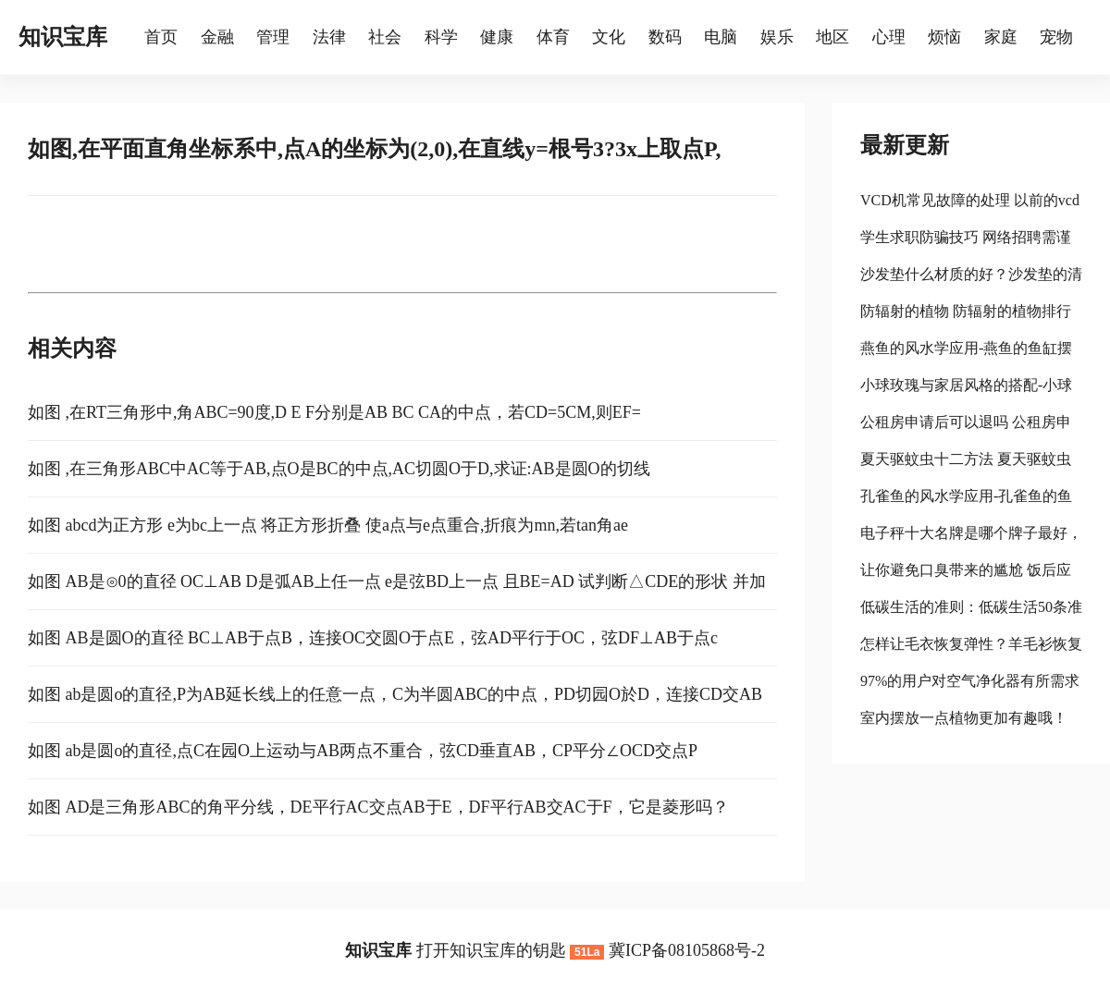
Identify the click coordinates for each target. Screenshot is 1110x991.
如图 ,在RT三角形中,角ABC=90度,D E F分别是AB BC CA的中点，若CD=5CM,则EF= (334, 412)
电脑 (720, 37)
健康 (496, 37)
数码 (665, 37)
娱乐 (777, 37)
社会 (384, 37)
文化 (608, 37)
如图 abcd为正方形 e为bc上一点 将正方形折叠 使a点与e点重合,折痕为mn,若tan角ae (328, 525)
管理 (273, 37)
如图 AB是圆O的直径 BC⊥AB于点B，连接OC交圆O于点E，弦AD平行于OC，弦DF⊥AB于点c (373, 638)
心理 (889, 37)
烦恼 (944, 37)
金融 (217, 37)
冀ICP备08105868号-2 (687, 950)
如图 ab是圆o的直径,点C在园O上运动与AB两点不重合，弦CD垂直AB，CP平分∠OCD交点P (362, 750)
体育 (553, 37)
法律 (329, 37)
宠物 (1056, 37)
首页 (161, 37)
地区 (832, 37)
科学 (441, 37)
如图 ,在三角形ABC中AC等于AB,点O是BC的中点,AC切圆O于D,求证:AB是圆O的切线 (339, 468)
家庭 (1001, 37)
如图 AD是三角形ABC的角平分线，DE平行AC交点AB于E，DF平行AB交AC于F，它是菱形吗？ (378, 807)
